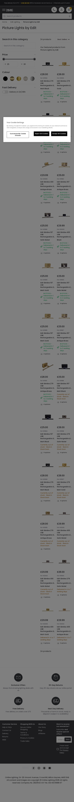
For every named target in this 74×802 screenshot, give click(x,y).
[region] (37, 129)
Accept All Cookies (59, 134)
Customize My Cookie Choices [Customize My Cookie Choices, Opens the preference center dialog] (18, 134)
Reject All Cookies (41, 134)
